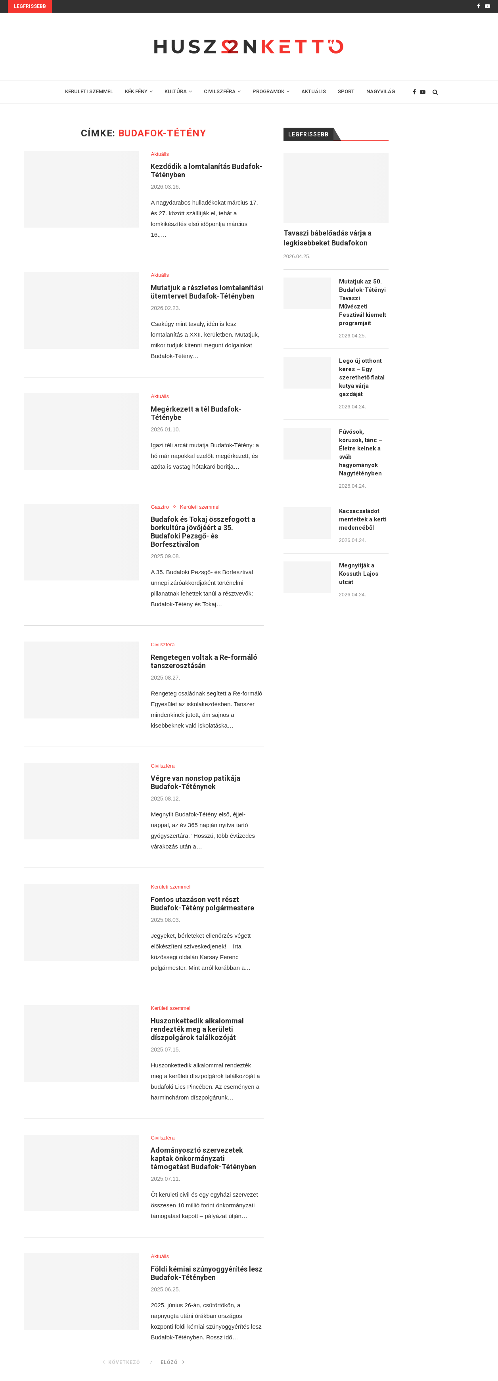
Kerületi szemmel (200, 507)
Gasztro (160, 507)
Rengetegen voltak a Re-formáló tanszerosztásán (204, 661)
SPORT (346, 91)
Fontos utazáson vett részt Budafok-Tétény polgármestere (202, 903)
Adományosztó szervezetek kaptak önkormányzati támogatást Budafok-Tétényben (203, 1158)
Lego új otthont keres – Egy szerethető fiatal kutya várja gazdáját (362, 377)
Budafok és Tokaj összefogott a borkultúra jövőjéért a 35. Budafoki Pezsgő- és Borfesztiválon (203, 531)
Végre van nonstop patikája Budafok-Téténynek (195, 782)
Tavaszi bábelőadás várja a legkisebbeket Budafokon (327, 238)
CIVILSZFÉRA (220, 91)
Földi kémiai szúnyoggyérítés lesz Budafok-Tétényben (206, 1273)
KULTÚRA (176, 91)
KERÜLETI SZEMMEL (89, 91)
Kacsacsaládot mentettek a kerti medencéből (363, 519)
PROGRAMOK (268, 91)
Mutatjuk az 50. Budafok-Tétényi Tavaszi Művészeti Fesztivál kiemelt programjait (362, 302)
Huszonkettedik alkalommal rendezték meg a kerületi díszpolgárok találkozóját (197, 1029)
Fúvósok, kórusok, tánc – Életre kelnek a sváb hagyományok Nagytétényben (361, 452)
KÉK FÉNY (136, 91)
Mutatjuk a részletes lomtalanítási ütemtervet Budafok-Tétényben (207, 291)
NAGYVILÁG (380, 91)
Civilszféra (162, 644)
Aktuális (160, 154)
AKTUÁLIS (313, 91)
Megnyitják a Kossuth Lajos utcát (358, 574)
